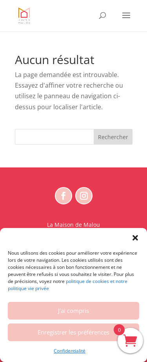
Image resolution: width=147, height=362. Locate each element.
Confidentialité (69, 350)
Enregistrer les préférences (73, 332)
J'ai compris (73, 310)
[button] (135, 238)
